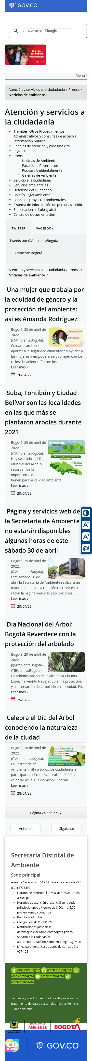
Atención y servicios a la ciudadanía (37, 89)
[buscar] (47, 31)
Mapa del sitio (23, 1009)
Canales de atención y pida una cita (41, 146)
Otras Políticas (69, 1004)
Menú (81, 75)
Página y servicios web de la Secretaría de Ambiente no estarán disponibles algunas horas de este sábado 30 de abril (42, 530)
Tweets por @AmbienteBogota (34, 240)
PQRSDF (19, 150)
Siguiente (66, 828)
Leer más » (19, 367)
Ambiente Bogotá (28, 253)
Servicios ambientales (30, 185)
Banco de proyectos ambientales (39, 199)
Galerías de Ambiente (39, 175)
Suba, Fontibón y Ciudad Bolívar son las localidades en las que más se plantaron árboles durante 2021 (43, 412)
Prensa (74, 89)
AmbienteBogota (25, 970)
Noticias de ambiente (27, 94)
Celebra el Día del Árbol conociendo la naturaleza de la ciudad (41, 727)
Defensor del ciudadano (32, 190)
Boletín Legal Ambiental (32, 195)
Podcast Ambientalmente (42, 170)
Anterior (25, 828)
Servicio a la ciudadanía (32, 180)
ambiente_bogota (56, 970)
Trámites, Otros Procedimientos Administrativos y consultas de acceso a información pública (45, 136)
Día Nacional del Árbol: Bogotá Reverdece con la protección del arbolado (40, 634)
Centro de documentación (34, 214)
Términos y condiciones (27, 998)
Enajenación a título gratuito (36, 209)
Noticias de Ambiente (39, 160)
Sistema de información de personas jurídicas (49, 204)
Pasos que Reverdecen (40, 165)
